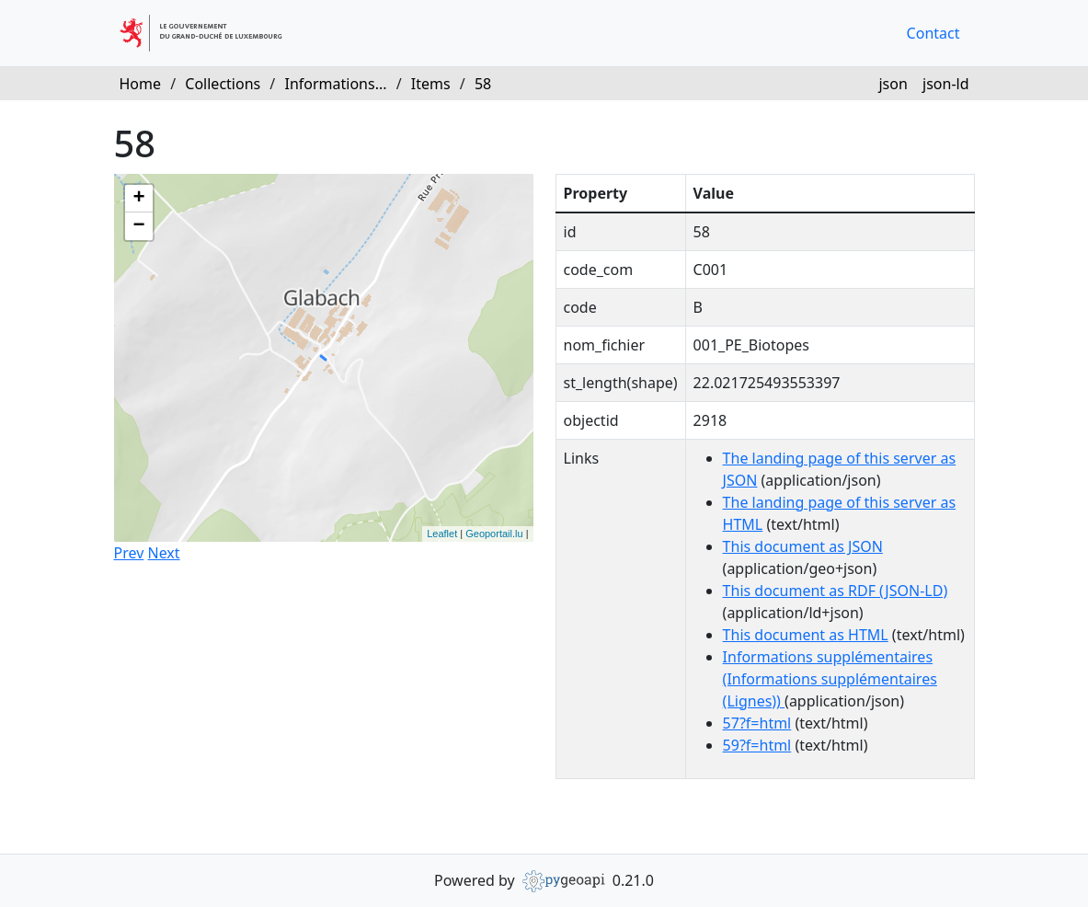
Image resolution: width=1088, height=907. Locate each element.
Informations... (335, 84)
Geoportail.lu (493, 533)
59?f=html (757, 745)
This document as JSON (803, 546)
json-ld (945, 84)
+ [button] (138, 198)
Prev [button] (129, 553)
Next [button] (163, 553)
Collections (222, 84)
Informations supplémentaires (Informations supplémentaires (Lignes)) (830, 679)
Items (431, 84)
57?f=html (757, 723)
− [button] (138, 226)
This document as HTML (805, 635)
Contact (933, 33)
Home (141, 84)
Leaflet (442, 533)
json (892, 84)
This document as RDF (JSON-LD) (835, 590)
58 (483, 84)
